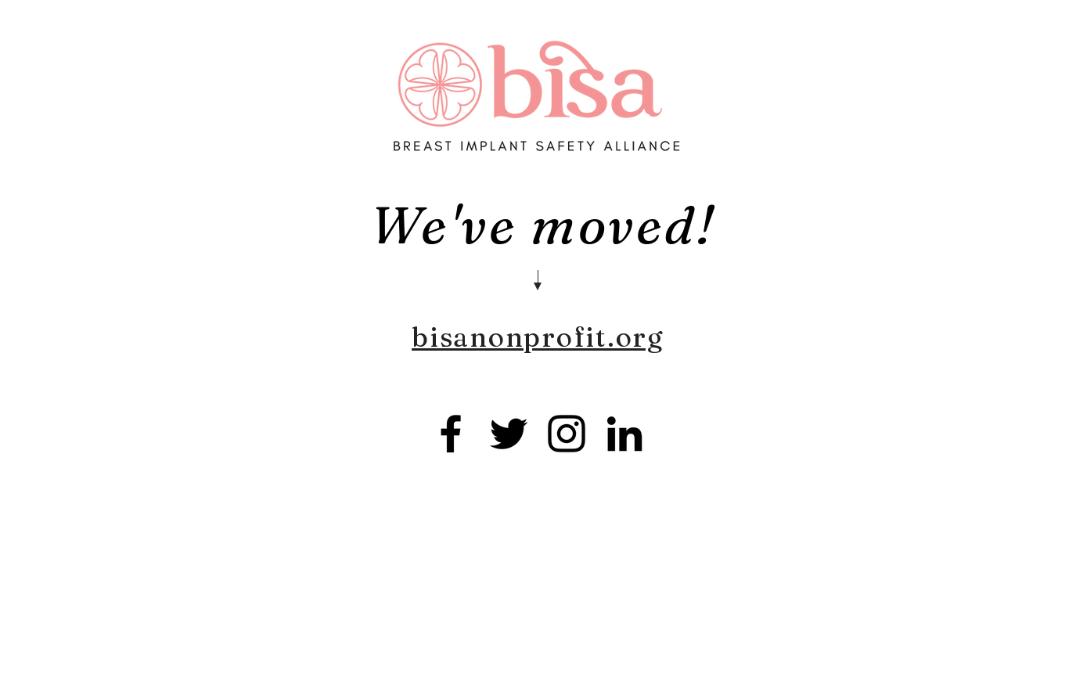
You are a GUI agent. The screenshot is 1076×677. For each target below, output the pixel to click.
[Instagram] (567, 434)
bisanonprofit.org (538, 337)
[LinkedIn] (624, 434)
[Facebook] (451, 434)
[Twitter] (509, 434)
